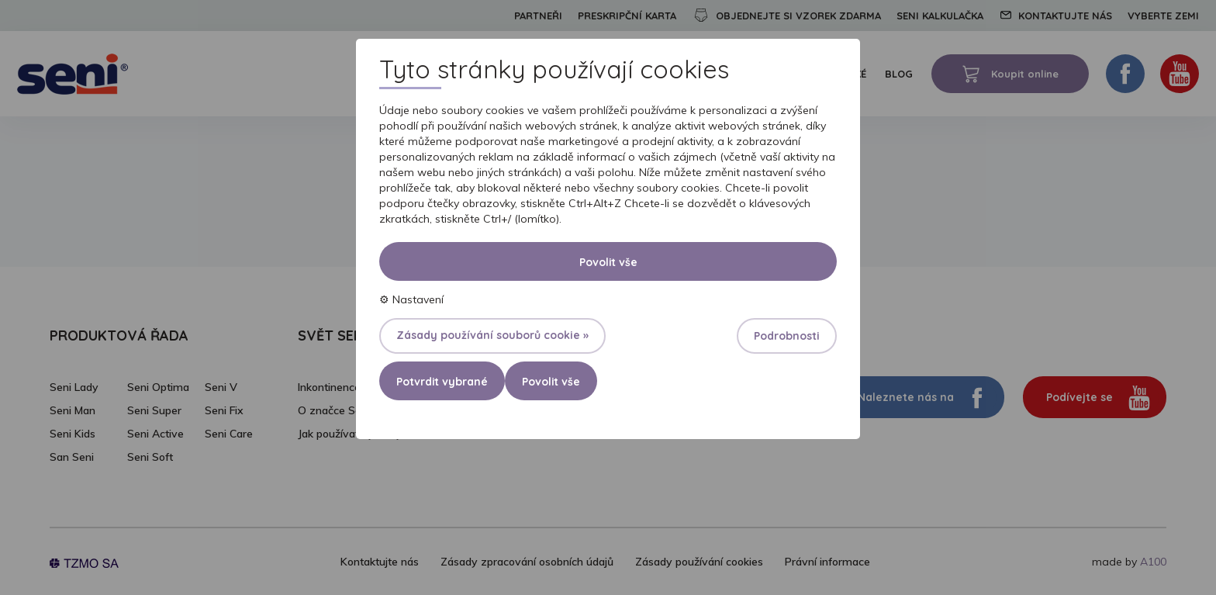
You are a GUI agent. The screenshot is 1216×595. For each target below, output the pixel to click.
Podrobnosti (787, 336)
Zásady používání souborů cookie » (492, 335)
